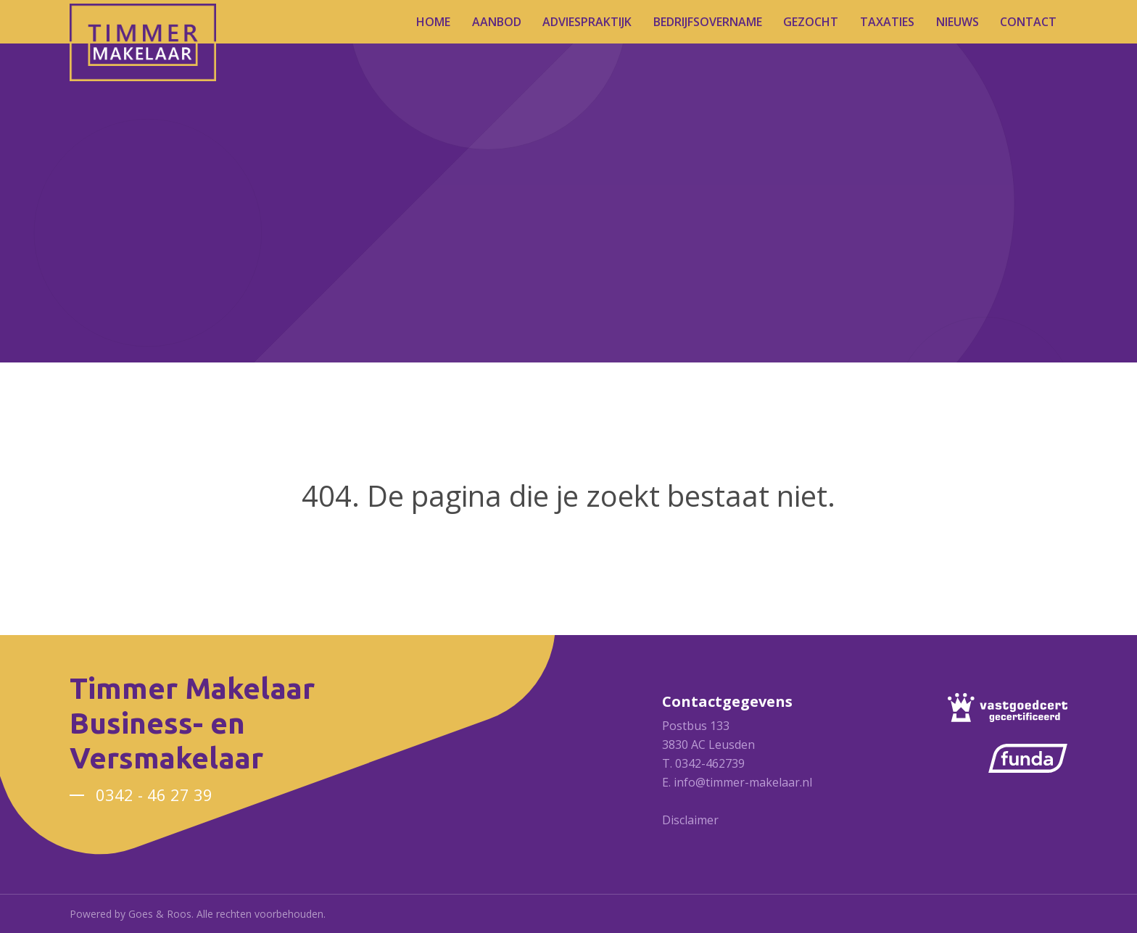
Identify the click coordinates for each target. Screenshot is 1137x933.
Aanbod (496, 22)
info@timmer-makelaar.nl (743, 782)
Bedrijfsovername (707, 22)
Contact (1028, 22)
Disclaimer (690, 820)
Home (433, 22)
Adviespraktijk (587, 22)
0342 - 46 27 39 (154, 794)
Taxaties (887, 22)
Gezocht (810, 22)
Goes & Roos (159, 914)
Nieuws (957, 22)
